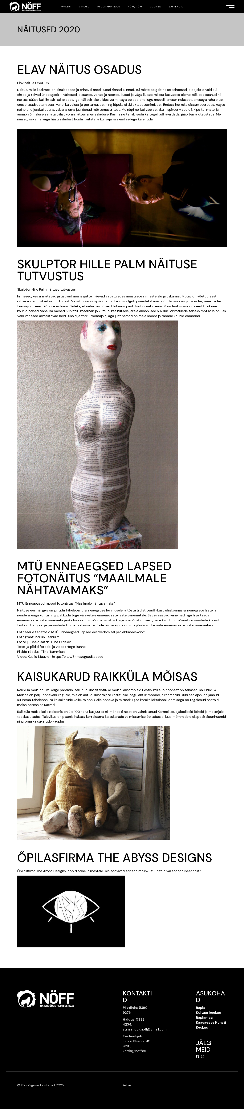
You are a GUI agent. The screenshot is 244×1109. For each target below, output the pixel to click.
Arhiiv (127, 1085)
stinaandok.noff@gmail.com (145, 1029)
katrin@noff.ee (134, 1051)
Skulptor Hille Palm (32, 289)
